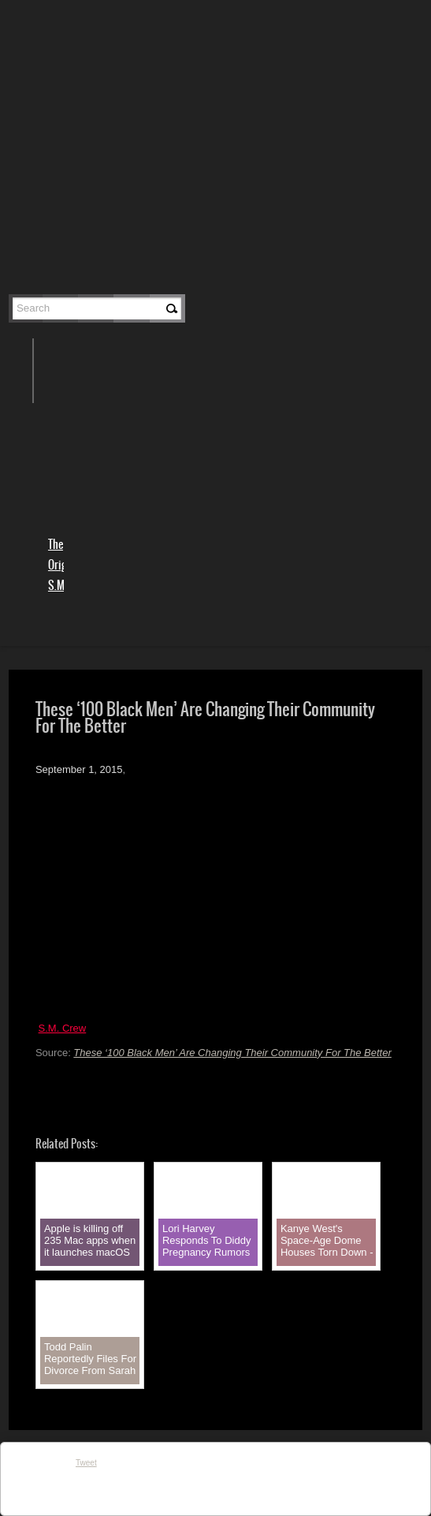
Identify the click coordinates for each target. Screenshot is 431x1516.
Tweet (86, 1462)
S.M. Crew (63, 1028)
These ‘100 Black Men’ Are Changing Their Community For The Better (232, 1053)
